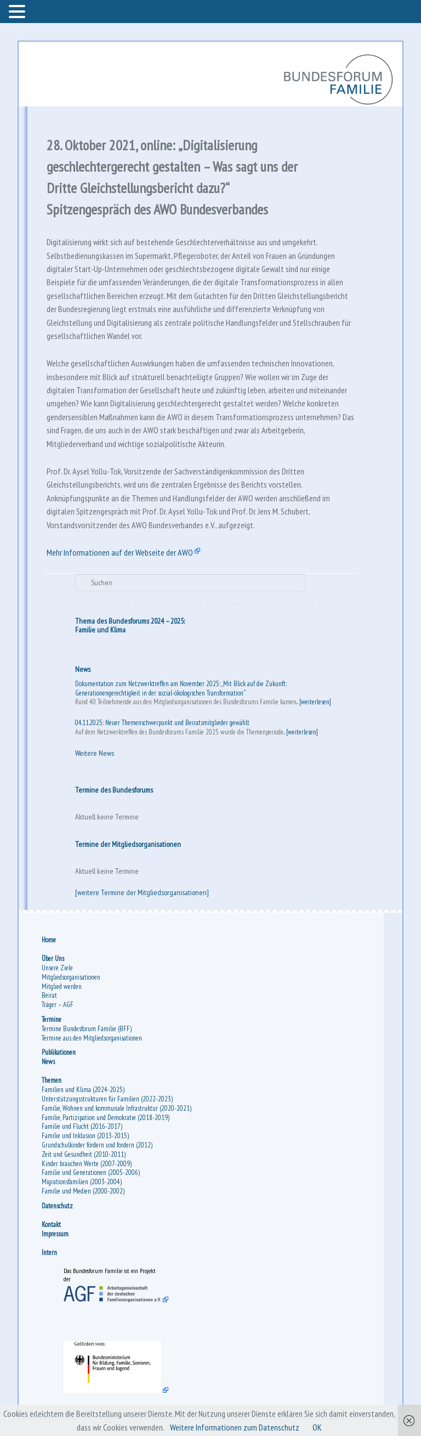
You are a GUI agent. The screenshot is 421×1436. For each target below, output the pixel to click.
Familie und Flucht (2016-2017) (82, 1126)
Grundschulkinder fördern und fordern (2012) (97, 1145)
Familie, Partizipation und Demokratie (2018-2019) (105, 1117)
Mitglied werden (62, 986)
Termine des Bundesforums (114, 790)
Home (49, 940)
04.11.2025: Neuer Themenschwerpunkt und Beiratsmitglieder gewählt (162, 722)
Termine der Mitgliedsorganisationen (128, 844)
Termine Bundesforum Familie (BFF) (87, 1028)
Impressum (55, 1234)
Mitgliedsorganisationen (71, 977)
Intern (49, 1252)
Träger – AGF (57, 1004)
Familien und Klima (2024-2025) (83, 1089)
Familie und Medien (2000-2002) (83, 1191)
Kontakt (51, 1224)
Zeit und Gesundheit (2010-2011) (84, 1154)
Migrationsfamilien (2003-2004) (82, 1181)
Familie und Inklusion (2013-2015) (85, 1135)
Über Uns (53, 958)
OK (317, 1427)
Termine (51, 1019)
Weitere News (94, 753)
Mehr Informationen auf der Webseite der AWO (120, 552)
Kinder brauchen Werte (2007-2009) (87, 1163)
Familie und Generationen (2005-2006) (91, 1172)
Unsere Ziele (57, 968)
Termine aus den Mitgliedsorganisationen (92, 1038)
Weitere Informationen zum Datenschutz (234, 1427)
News (82, 669)
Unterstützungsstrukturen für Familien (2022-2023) (107, 1099)
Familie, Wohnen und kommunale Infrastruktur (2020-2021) (116, 1108)
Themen (51, 1080)
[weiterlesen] (315, 701)
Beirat (49, 995)
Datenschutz (57, 1206)
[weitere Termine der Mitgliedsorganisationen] (142, 892)
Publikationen (59, 1052)
